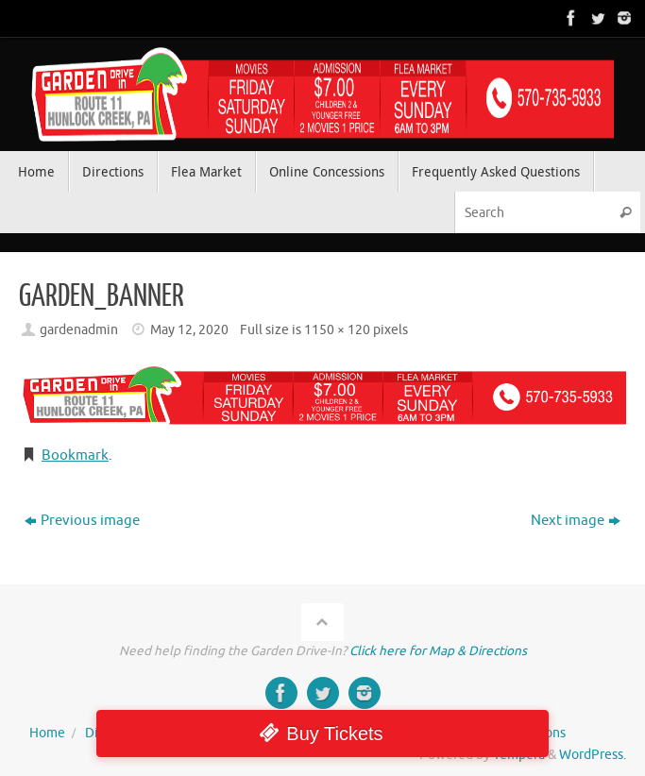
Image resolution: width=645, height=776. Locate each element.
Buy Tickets (334, 733)
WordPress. (592, 755)
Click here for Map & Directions (438, 651)
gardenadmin (79, 330)
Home (47, 733)
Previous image (82, 521)
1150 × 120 (337, 330)
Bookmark (75, 455)
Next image (575, 521)
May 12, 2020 (189, 330)
